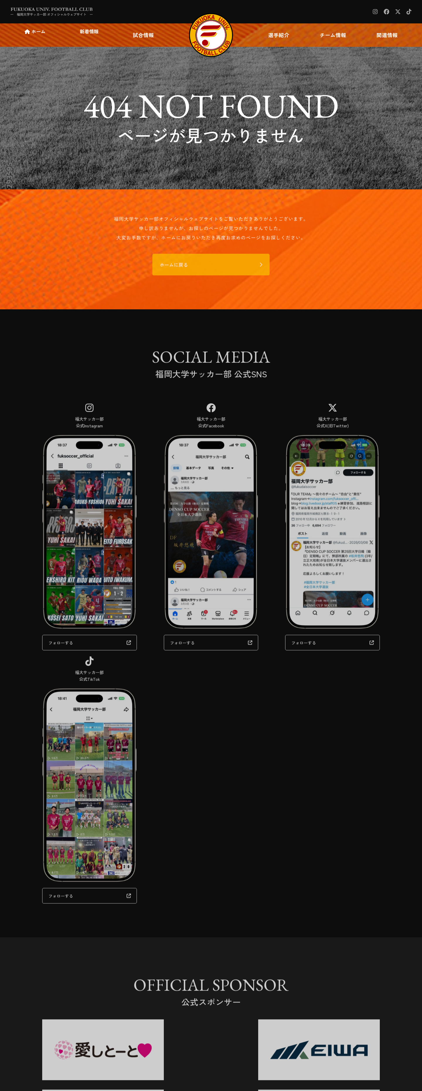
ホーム (37, 35)
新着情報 (90, 35)
